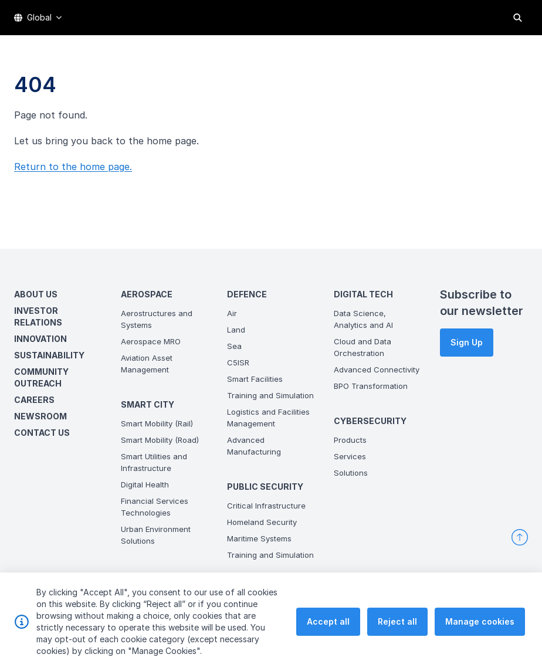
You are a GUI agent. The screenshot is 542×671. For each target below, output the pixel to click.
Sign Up (466, 342)
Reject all (397, 634)
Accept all (328, 634)
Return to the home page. (73, 166)
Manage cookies (479, 634)
